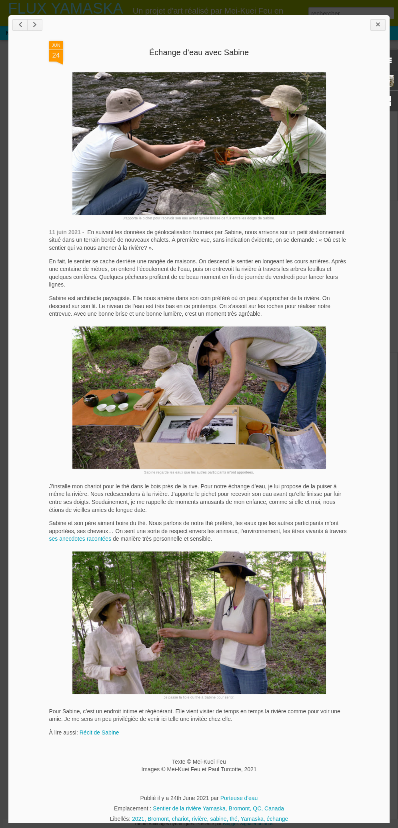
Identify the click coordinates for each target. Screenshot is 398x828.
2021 (138, 819)
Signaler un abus (257, 823)
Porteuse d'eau (239, 798)
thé (233, 819)
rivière (199, 819)
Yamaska (251, 819)
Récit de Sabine (99, 732)
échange (277, 819)
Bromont (158, 819)
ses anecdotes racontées (81, 538)
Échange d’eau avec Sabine (199, 52)
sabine (218, 819)
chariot (180, 819)
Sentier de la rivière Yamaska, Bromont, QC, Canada (218, 808)
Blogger (230, 823)
